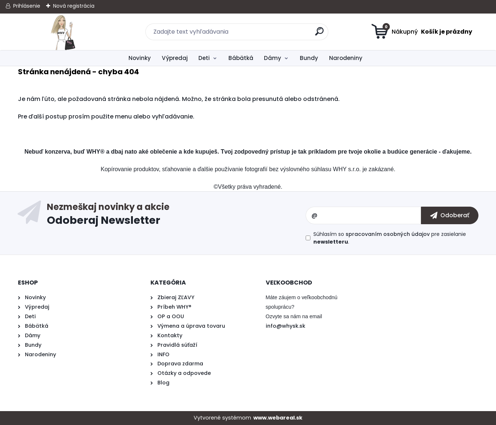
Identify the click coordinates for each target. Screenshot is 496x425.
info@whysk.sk (285, 326)
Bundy (309, 58)
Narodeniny (345, 58)
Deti (204, 58)
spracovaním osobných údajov (388, 234)
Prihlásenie (26, 6)
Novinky (139, 58)
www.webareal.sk (277, 417)
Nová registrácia (73, 6)
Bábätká (240, 58)
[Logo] (63, 32)
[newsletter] (449, 215)
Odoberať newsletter (176, 215)
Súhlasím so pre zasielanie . (389, 237)
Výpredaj (175, 58)
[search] (319, 34)
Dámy (272, 58)
